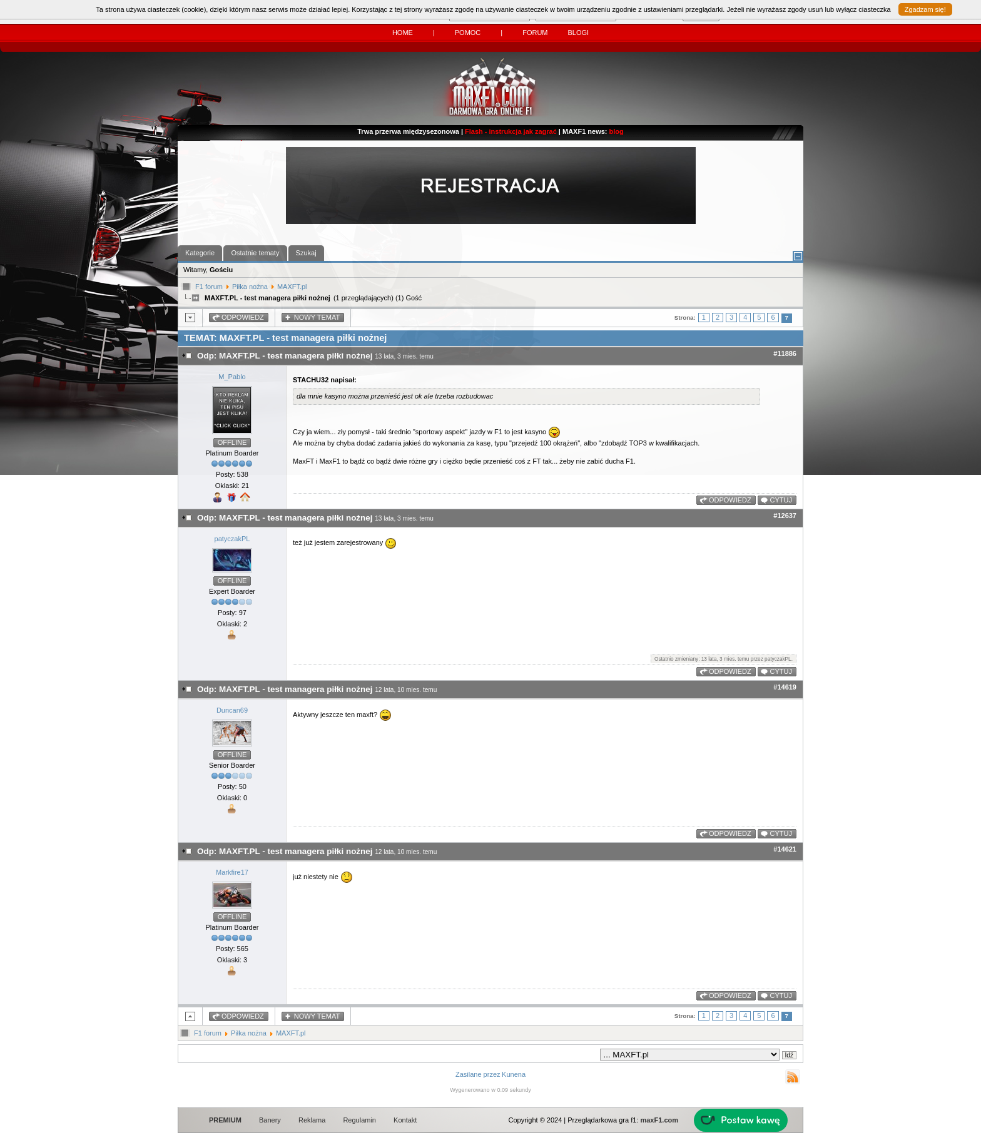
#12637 (784, 515)
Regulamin (359, 1120)
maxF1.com (659, 1120)
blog (616, 131)
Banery (270, 1120)
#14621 (784, 849)
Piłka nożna (250, 286)
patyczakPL (232, 538)
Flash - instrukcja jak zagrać (511, 131)
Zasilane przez (478, 1074)
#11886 (784, 353)
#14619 (784, 687)
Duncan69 (232, 710)
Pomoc (468, 32)
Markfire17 (232, 872)
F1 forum (209, 286)
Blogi (578, 32)
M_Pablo (231, 376)
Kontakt (405, 1120)
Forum (534, 32)
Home (402, 32)
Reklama (311, 1120)
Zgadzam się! (925, 9)
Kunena (514, 1074)
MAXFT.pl (292, 286)
